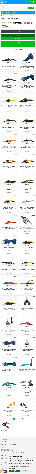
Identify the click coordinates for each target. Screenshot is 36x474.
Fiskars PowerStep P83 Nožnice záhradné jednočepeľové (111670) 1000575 (27, 107)
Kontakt (3, 447)
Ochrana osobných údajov (7, 450)
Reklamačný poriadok (6, 446)
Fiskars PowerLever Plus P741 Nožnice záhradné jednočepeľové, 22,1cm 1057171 (9, 310)
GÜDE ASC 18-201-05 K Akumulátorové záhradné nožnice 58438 (9, 249)
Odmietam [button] (17, 470)
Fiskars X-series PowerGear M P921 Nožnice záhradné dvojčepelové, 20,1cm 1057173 (27, 127)
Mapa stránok (4, 455)
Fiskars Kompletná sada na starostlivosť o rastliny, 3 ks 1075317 (27, 391)
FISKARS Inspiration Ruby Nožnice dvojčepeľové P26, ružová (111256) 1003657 (27, 330)
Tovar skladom (18, 49)
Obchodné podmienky (6, 449)
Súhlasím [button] (12, 470)
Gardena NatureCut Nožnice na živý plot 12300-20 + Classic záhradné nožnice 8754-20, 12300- (27, 370)
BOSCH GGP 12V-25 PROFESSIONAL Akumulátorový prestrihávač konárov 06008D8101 (9, 370)
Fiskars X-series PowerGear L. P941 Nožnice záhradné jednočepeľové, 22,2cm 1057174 (9, 188)
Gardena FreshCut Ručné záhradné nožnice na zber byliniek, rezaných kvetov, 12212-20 (9, 330)
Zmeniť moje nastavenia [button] (26, 470)
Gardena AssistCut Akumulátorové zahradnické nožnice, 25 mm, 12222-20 (9, 289)
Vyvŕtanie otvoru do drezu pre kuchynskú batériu (12, 452)
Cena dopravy (4, 441)
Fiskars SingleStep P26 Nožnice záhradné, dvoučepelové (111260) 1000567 (9, 86)
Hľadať (31, 7)
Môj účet (3, 464)
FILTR (18, 31)
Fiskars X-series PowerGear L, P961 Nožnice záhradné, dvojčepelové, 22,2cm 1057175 (9, 107)
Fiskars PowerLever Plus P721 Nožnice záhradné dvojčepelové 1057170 (27, 249)
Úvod (2, 15)
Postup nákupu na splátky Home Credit (10, 444)
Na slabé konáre (9, 15)
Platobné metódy (5, 442)
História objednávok (6, 466)
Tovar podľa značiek (6, 457)
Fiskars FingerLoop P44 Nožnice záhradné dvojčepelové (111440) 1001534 (27, 188)
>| (22, 418)
